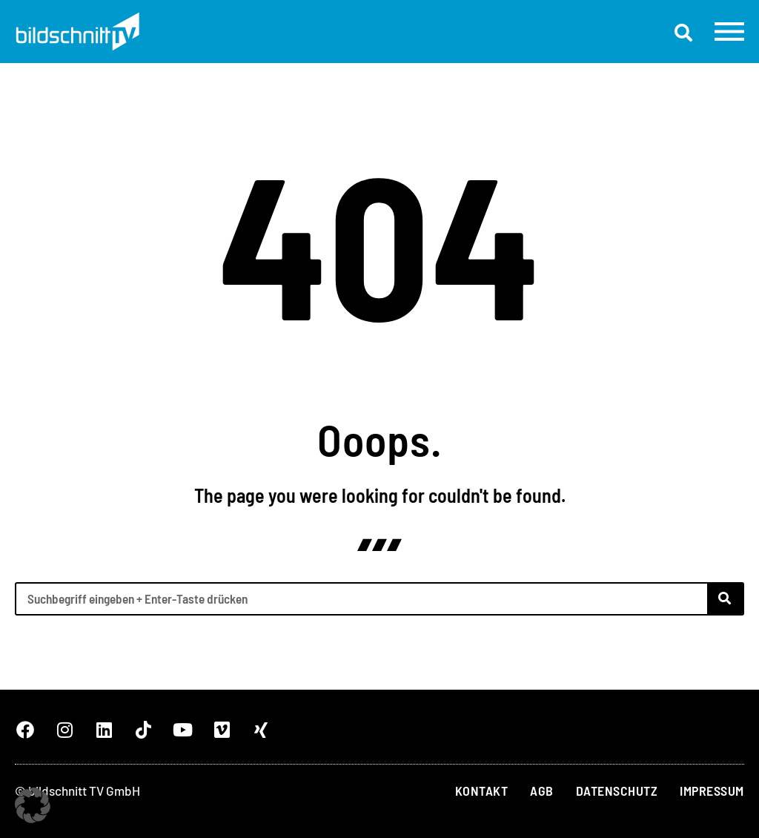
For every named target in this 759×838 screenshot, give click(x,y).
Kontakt (481, 790)
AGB (542, 790)
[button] (683, 33)
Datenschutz (617, 790)
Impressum (712, 790)
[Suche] (725, 599)
